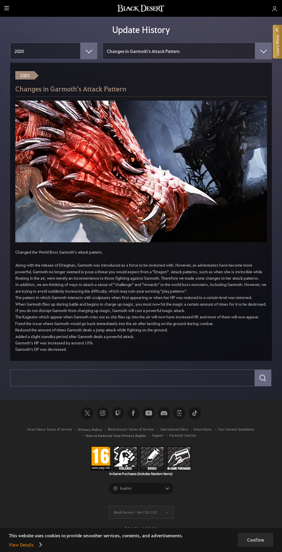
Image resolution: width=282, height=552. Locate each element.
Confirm (255, 540)
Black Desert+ (179, 413)
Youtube (149, 413)
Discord (164, 413)
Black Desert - (135, 512)
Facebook (133, 413)
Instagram (103, 413)
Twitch (118, 413)
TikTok (195, 413)
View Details (21, 545)
